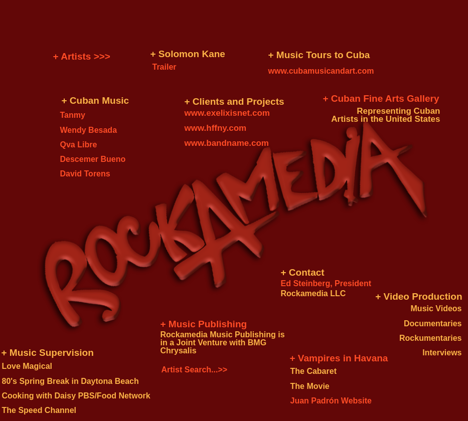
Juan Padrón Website (331, 400)
